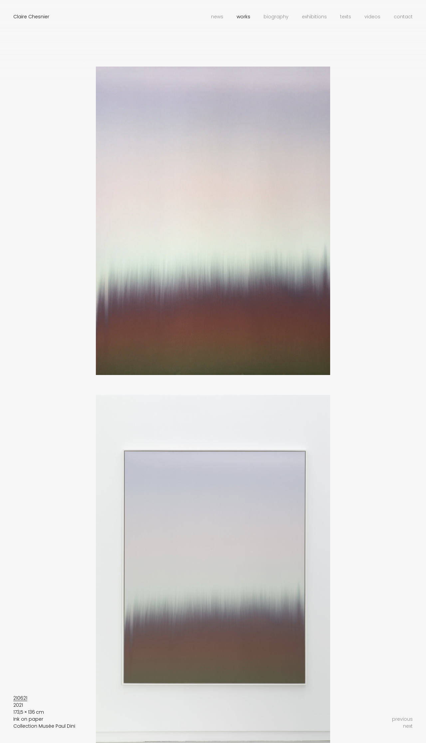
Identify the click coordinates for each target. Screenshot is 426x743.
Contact (403, 16)
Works (243, 16)
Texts (345, 16)
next (408, 726)
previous (402, 719)
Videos (372, 16)
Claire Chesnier (31, 16)
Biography (276, 16)
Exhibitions (314, 16)
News (217, 16)
